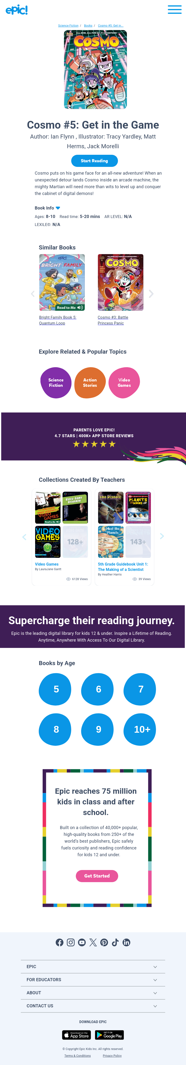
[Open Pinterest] (104, 942)
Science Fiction (68, 25)
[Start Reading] (94, 161)
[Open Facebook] (59, 942)
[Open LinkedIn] (126, 942)
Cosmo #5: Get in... (111, 25)
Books (88, 25)
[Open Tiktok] (115, 942)
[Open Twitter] (93, 942)
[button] (61, 537)
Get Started (97, 876)
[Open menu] (174, 10)
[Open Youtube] (82, 942)
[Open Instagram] (71, 942)
